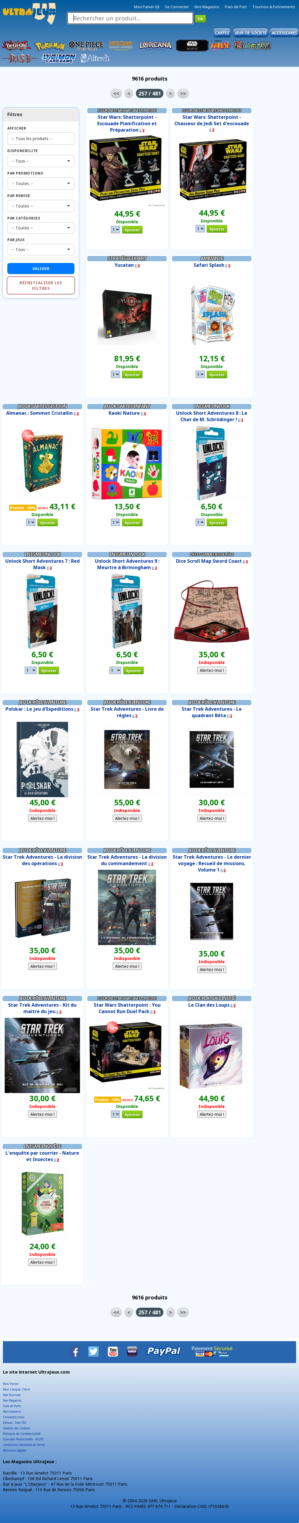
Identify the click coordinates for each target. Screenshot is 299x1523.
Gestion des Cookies (16, 1428)
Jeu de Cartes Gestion (42, 406)
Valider (41, 268)
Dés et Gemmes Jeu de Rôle (211, 554)
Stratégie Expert (127, 258)
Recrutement (12, 1411)
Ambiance (212, 258)
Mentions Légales (14, 1450)
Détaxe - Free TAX (14, 1423)
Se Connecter (177, 6)
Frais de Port (236, 6)
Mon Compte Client (16, 1389)
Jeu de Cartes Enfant (127, 406)
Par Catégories (23, 218)
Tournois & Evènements (273, 6)
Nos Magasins (206, 6)
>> (183, 93)
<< (116, 93)
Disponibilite (22, 150)
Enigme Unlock (212, 406)
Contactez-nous (13, 1417)
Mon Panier (11, 1384)
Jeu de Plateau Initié (211, 998)
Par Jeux (16, 239)
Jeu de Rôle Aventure (42, 702)
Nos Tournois (11, 1395)
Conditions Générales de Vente (24, 1445)
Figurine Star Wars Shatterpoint (127, 110)
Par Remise (18, 195)
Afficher (16, 128)
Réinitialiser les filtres (41, 285)
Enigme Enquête (42, 1146)
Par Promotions (25, 173)
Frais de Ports (12, 1406)
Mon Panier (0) (146, 6)
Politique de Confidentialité (22, 1434)
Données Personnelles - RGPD (23, 1439)
